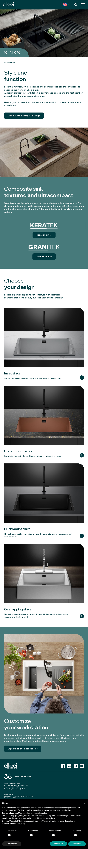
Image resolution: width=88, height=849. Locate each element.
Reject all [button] (58, 844)
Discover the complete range (24, 115)
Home (6, 63)
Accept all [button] (76, 844)
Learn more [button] (12, 844)
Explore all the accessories (23, 749)
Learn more (82, 378)
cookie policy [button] (41, 813)
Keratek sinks (44, 235)
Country (65, 4)
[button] (84, 803)
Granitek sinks (44, 256)
